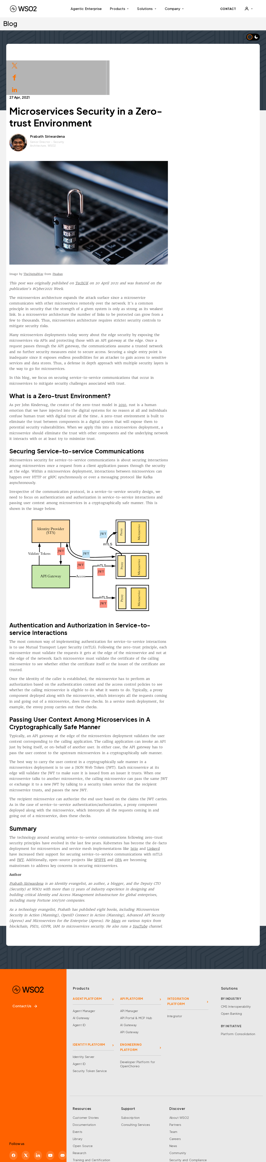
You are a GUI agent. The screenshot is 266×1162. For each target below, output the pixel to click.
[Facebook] (13, 1117)
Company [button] (174, 8)
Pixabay (99, 236)
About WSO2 (179, 1080)
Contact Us (24, 968)
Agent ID (79, 987)
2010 (163, 367)
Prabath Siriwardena (88, 98)
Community (177, 1115)
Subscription (130, 1080)
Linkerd (194, 811)
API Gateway (129, 994)
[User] (248, 8)
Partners (175, 1087)
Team (173, 1094)
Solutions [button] (146, 8)
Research (79, 1115)
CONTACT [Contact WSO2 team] (228, 9)
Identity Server (83, 1019)
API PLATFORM (131, 961)
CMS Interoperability (236, 969)
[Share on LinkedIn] (14, 89)
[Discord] (62, 1117)
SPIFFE (141, 822)
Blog (10, 23)
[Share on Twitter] (14, 65)
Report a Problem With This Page (95, 1142)
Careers (175, 1101)
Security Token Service (90, 1033)
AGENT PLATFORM (87, 961)
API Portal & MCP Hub (136, 980)
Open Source (83, 1108)
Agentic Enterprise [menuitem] (86, 8)
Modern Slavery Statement (196, 1135)
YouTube (181, 888)
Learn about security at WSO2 (37, 1143)
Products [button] (119, 8)
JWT (61, 822)
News (173, 1108)
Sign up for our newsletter (33, 1134)
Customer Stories (86, 1080)
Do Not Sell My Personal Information (149, 1135)
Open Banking (231, 976)
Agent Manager (84, 973)
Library (78, 1101)
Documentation (84, 1087)
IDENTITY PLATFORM (89, 1007)
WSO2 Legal (112, 1135)
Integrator (174, 978)
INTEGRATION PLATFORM (178, 963)
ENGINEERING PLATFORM (131, 1009)
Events (77, 1094)
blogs (157, 883)
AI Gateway (81, 980)
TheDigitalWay (74, 236)
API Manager (129, 973)
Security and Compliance (188, 1122)
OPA (159, 822)
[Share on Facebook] (14, 77)
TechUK (122, 245)
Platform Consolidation (238, 996)
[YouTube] (50, 1117)
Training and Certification (91, 1122)
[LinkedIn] (38, 1117)
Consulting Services (135, 1087)
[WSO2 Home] (23, 8)
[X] (26, 1117)
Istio (175, 811)
